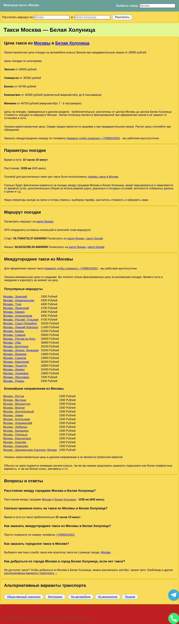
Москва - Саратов (14, 357)
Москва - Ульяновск (15, 373)
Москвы (42, 43)
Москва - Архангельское (18, 300)
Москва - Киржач (14, 311)
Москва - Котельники (16, 419)
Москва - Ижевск (14, 369)
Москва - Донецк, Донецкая (21, 350)
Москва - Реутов (13, 396)
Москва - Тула (12, 304)
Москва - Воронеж (14, 354)
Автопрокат (55, 596)
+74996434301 (65, 534)
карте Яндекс (45, 221)
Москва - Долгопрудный (18, 411)
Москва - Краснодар (16, 361)
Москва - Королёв (14, 442)
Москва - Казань (13, 331)
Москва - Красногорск (17, 438)
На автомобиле (81, 596)
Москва (34, 5)
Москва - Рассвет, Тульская (20, 319)
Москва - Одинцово (15, 446)
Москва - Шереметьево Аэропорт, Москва (30, 449)
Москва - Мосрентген (16, 403)
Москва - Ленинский (16, 308)
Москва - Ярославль (16, 377)
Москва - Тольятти (15, 365)
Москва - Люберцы (15, 426)
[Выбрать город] (157, 6)
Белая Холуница (72, 43)
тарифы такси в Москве (103, 176)
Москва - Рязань (13, 381)
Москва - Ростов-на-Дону (19, 338)
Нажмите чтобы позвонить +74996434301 (93, 138)
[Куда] (92, 17)
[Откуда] (52, 17)
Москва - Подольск (15, 434)
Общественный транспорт (24, 596)
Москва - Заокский (15, 296)
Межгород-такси (14, 5)
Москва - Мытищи (14, 400)
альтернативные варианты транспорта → (31, 573)
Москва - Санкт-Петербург (20, 323)
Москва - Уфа (12, 342)
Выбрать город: (127, 5)
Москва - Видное (14, 407)
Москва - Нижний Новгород (20, 327)
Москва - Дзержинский (17, 423)
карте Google (94, 238)
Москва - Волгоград (15, 346)
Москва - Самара (14, 334)
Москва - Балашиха (15, 430)
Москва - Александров (17, 315)
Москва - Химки (13, 415)
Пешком (130, 596)
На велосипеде (107, 596)
